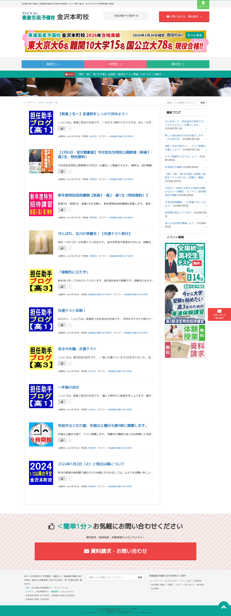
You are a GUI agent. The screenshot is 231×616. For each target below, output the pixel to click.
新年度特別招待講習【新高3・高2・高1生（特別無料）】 (103, 195)
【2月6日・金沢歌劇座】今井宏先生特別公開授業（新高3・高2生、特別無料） (105, 154)
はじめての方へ (171, 580)
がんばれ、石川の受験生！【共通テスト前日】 (95, 233)
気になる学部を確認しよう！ (180, 223)
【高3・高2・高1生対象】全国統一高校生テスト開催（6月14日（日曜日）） (115, 74)
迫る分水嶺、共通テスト (77, 348)
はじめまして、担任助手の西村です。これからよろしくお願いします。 (185, 123)
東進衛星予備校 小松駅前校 (37, 599)
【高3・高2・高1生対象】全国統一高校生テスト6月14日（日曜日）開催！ (185, 175)
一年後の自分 (68, 387)
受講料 (170, 584)
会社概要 (154, 588)
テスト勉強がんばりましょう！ (182, 156)
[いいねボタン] (62, 128)
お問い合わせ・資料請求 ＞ (184, 16)
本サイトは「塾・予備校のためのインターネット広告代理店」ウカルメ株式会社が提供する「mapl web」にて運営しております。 (115, 613)
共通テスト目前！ (72, 310)
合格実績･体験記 (158, 584)
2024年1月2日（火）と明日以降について (91, 464)
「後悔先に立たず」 (74, 272)
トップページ (30, 102)
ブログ (41, 102)
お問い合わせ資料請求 (219, 314)
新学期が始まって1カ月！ (179, 212)
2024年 (49, 102)
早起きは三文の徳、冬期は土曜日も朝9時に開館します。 (103, 425)
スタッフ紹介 (186, 580)
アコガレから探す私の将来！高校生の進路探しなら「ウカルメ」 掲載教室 (115, 609)
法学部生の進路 (173, 167)
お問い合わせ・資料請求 (193, 584)
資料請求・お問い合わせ (115, 551)
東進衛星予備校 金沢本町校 (121, 136)
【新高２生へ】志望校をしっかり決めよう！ (93, 113)
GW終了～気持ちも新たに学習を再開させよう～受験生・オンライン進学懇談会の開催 (185, 191)
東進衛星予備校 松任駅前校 (63, 595)
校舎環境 (197, 580)
